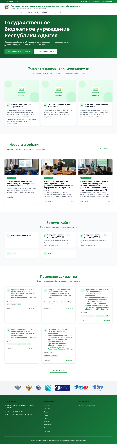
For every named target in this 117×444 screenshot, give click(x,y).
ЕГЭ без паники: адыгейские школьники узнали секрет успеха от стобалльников (22, 183)
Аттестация (53, 13)
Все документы (58, 370)
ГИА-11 (30, 13)
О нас (23, 13)
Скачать (33, 309)
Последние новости (45, 51)
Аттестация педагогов (21, 235)
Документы (64, 13)
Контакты (74, 13)
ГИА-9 (37, 13)
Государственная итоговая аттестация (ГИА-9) (95, 236)
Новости (16, 13)
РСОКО (44, 13)
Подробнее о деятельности (18, 51)
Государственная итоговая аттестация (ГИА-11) (58, 236)
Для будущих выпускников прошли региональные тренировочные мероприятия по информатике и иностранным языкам (58, 185)
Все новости (105, 149)
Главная (7, 13)
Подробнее (11, 197)
